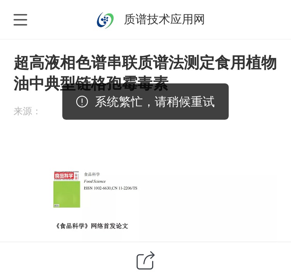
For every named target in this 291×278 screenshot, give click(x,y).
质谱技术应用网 (164, 19)
